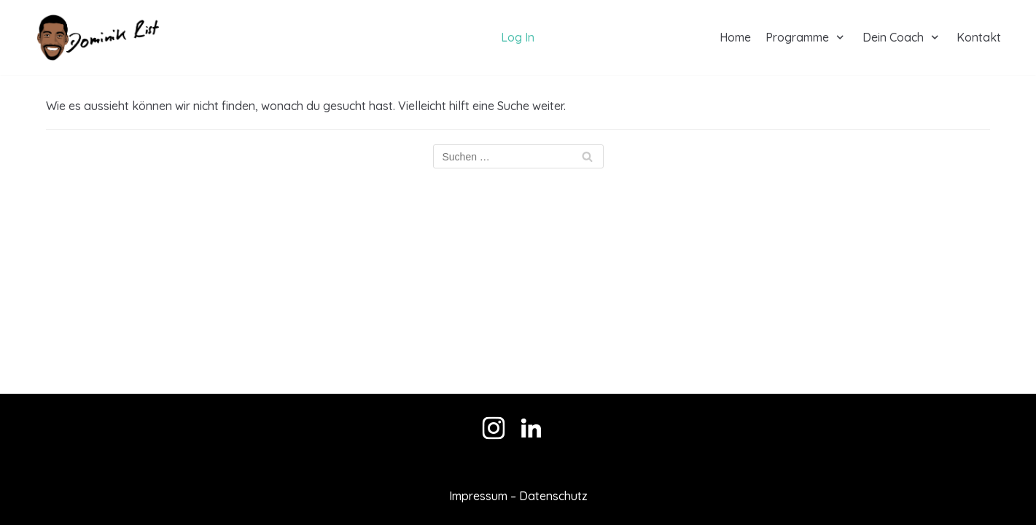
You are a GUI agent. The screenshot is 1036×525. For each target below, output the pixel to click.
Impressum (478, 496)
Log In (517, 37)
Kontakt (979, 37)
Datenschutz (553, 496)
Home (735, 37)
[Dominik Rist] (97, 37)
